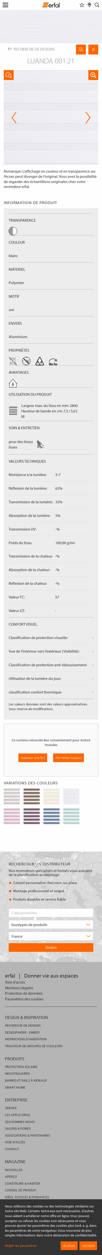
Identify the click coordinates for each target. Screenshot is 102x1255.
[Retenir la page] (93, 49)
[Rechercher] (97, 5)
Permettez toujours (68, 757)
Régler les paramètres (21, 1245)
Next (88, 117)
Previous (14, 117)
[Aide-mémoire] (81, 5)
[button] (93, 75)
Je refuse (69, 1245)
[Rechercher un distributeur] (89, 5)
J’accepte (88, 1245)
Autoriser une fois (33, 757)
